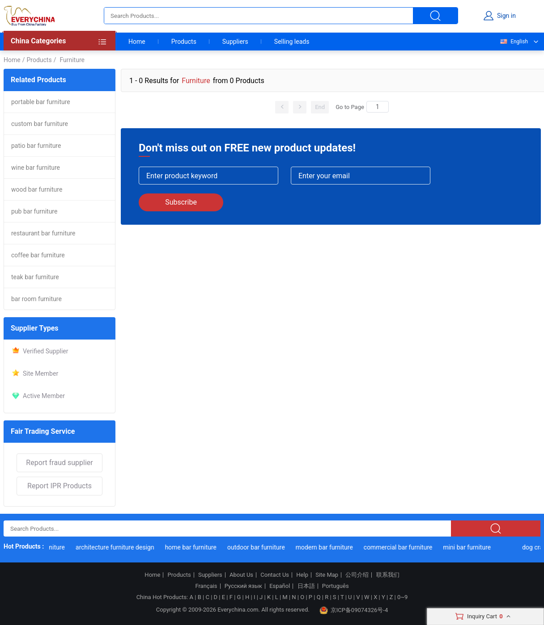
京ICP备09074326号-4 (353, 610)
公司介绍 (357, 575)
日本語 (306, 586)
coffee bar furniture (38, 255)
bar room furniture (36, 298)
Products (183, 41)
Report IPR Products (59, 486)
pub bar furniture (34, 211)
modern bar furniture (325, 547)
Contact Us (274, 575)
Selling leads (292, 41)
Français (206, 586)
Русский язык (243, 586)
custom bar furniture (39, 123)
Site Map (326, 575)
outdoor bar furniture (257, 547)
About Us (241, 575)
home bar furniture (191, 547)
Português (335, 586)
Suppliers (235, 41)
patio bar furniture (36, 145)
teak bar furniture (35, 277)
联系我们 (388, 575)
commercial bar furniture (399, 547)
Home (136, 41)
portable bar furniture (40, 101)
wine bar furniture (35, 167)
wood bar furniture (36, 189)
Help (302, 575)
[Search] (377, 107)
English (513, 41)
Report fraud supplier (59, 462)
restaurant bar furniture (43, 233)
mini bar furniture (468, 547)
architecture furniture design (116, 547)
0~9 (402, 597)
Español (279, 586)
